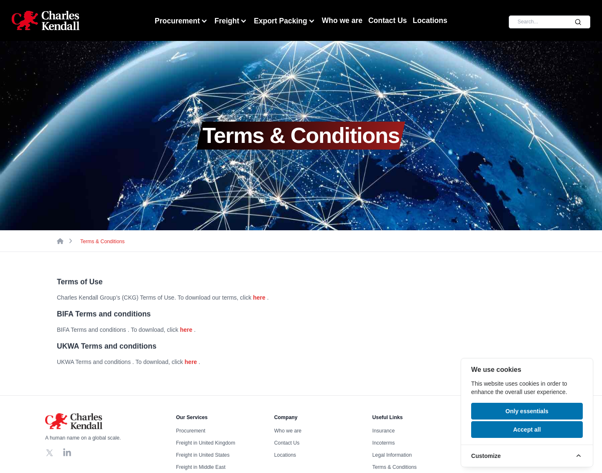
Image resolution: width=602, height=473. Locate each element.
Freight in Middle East (200, 467)
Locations (430, 20)
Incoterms (383, 443)
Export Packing (285, 21)
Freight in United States (203, 455)
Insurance (383, 431)
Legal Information (392, 455)
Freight (231, 21)
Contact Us (387, 20)
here (259, 298)
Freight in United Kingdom (205, 443)
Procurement (182, 21)
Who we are (342, 20)
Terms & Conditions (102, 241)
